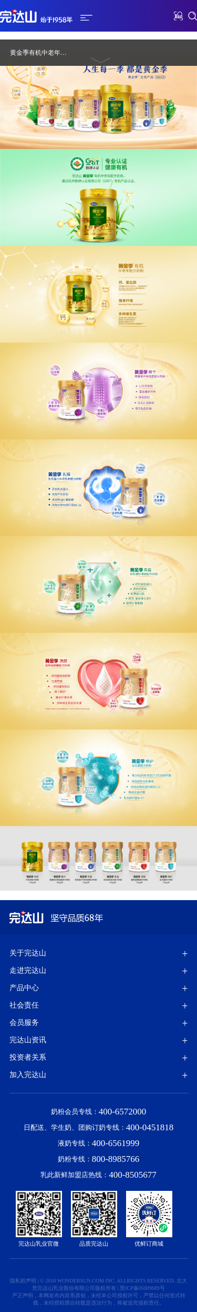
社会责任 (24, 1005)
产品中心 (24, 988)
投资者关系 (27, 1057)
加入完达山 (27, 1075)
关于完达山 (27, 953)
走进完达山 (27, 970)
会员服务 (24, 1023)
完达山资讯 (27, 1040)
